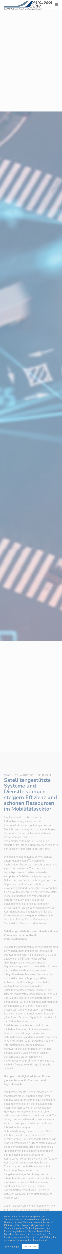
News (7, 775)
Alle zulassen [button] (30, 1246)
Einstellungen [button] (12, 1246)
